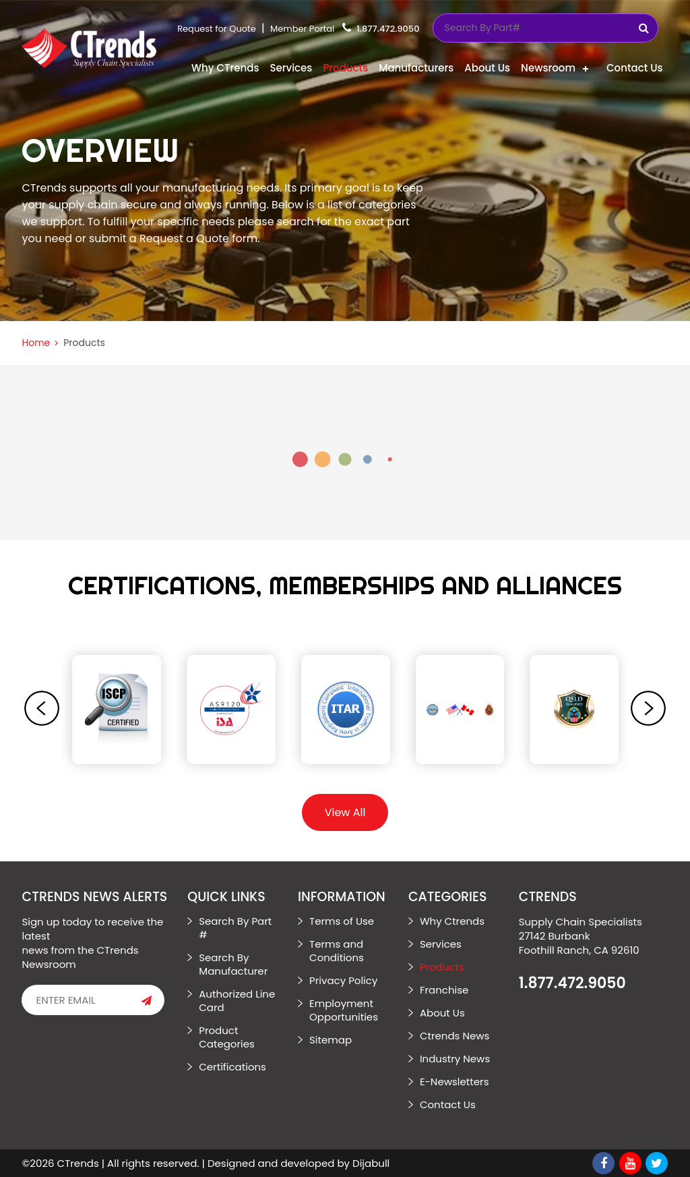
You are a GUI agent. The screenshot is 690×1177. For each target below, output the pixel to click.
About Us (487, 68)
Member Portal (302, 28)
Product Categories (227, 1037)
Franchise (444, 990)
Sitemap (330, 1040)
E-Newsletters (454, 1081)
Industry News (455, 1059)
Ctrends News (455, 1036)
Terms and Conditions (336, 951)
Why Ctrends (452, 921)
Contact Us (634, 68)
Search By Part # (235, 928)
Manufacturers (416, 68)
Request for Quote (216, 28)
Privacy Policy (343, 980)
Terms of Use (341, 921)
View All (345, 812)
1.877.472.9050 (387, 28)
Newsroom (548, 68)
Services (291, 68)
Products (345, 68)
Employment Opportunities (343, 1010)
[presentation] (41, 708)
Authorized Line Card (237, 1000)
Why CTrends (225, 68)
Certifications (232, 1067)
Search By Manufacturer (233, 964)
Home (36, 342)
